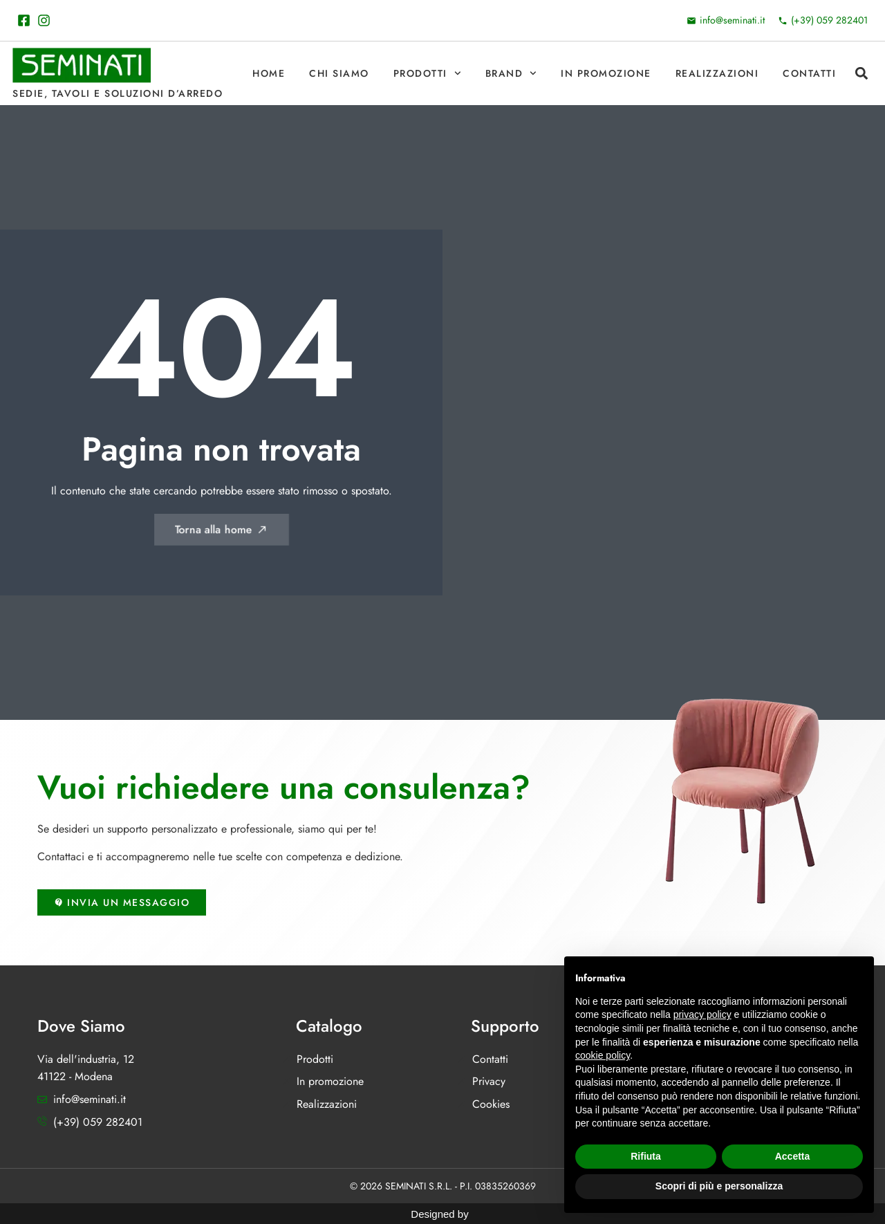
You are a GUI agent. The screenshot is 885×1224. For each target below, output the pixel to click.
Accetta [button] (792, 1156)
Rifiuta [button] (646, 1156)
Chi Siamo (339, 73)
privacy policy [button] (702, 1014)
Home (268, 73)
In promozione (606, 73)
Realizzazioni (717, 73)
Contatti (809, 73)
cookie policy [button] (602, 1055)
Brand (511, 73)
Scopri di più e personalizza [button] (719, 1185)
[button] (861, 73)
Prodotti (427, 73)
